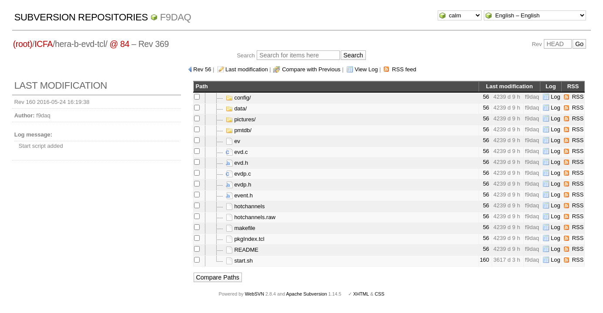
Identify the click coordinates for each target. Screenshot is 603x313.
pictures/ (241, 119)
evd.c (237, 152)
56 (486, 96)
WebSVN (254, 293)
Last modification (246, 69)
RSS (578, 96)
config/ (238, 97)
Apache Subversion (306, 293)
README (242, 249)
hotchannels (245, 206)
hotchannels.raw (250, 217)
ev (233, 141)
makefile (240, 228)
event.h (239, 195)
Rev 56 (202, 69)
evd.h (237, 163)
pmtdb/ (238, 130)
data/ (236, 108)
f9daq (175, 17)
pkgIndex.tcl (245, 239)
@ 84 (120, 44)
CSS (379, 293)
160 (484, 259)
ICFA (43, 44)
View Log (366, 69)
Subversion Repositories (81, 17)
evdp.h (238, 184)
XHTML (361, 293)
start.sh (239, 260)
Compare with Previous (311, 69)
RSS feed (404, 69)
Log (555, 96)
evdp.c (238, 173)
